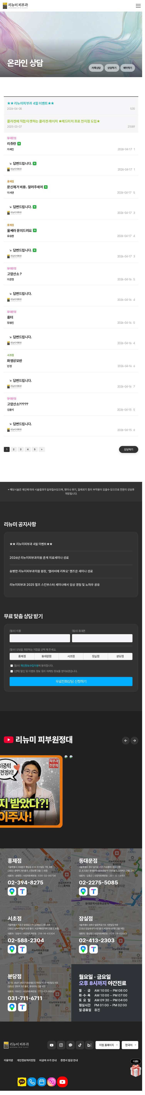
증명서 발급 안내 (69, 1060)
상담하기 (112, 67)
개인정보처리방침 (26, 1060)
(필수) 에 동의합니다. (33, 665)
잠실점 (95, 656)
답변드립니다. (22, 163)
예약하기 (127, 67)
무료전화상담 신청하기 (71, 681)
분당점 (120, 656)
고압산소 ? (14, 274)
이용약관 (8, 1060)
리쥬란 (11, 144)
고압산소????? (17, 404)
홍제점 (22, 656)
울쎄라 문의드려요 (19, 230)
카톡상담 (96, 67)
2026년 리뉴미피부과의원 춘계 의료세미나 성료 (39, 558)
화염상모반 (14, 361)
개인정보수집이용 (29, 665)
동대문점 (46, 656)
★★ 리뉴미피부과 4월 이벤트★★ (30, 103)
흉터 (10, 317)
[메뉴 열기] (138, 6)
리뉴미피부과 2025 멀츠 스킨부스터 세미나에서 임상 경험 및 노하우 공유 (55, 585)
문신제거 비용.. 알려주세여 (25, 187)
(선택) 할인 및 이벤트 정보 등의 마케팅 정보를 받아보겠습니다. (46, 671)
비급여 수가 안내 (48, 1060)
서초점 (71, 656)
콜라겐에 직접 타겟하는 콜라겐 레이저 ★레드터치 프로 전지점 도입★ (53, 121)
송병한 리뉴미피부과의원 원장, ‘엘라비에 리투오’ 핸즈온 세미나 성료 (51, 571)
